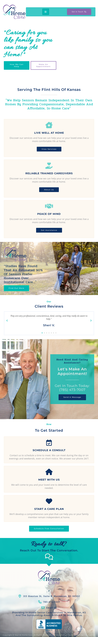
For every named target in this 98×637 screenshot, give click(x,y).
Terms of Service (76, 630)
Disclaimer (90, 630)
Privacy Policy (60, 630)
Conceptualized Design (55, 633)
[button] (7, 320)
